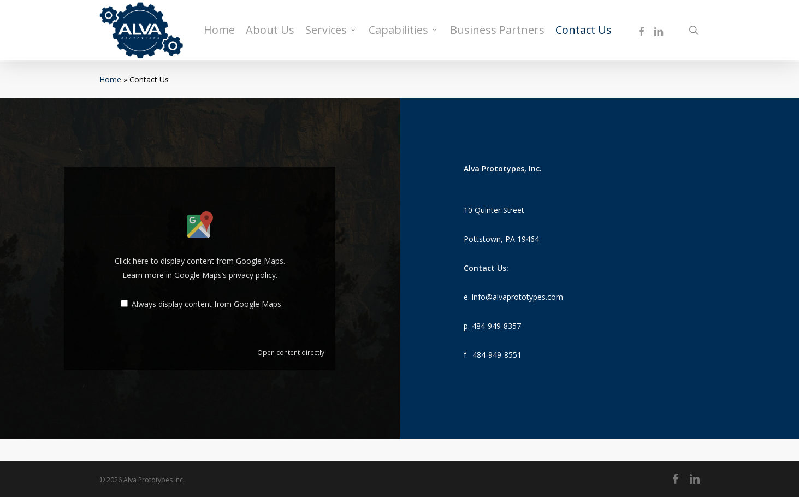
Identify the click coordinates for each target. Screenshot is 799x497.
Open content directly (290, 352)
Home (110, 79)
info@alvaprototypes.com (517, 297)
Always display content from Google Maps (206, 304)
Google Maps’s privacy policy (225, 275)
